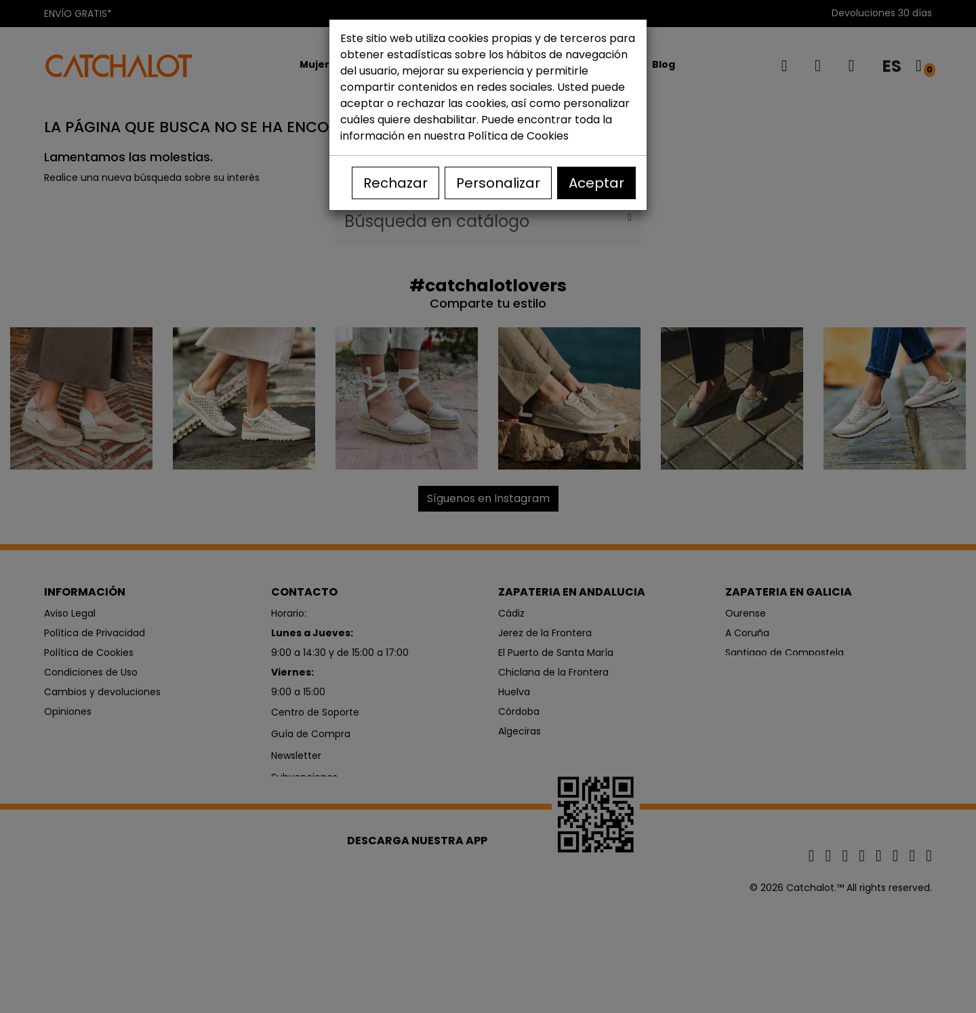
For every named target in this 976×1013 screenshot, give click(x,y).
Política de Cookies (518, 136)
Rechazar (395, 182)
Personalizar (498, 182)
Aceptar (596, 182)
